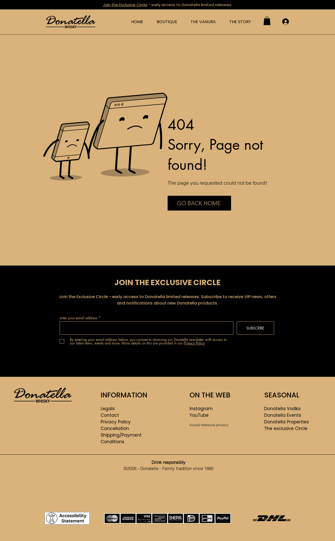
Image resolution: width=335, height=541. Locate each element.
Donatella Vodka (282, 409)
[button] (267, 21)
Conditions (112, 442)
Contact (110, 415)
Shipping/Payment (121, 435)
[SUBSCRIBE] (255, 328)
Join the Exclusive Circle (125, 4)
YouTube (199, 415)
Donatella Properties (286, 422)
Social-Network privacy (209, 425)
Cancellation (115, 428)
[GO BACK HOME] (199, 203)
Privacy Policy (116, 422)
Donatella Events (282, 415)
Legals (108, 409)
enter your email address (79, 318)
